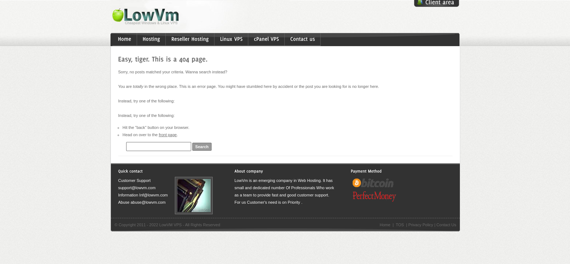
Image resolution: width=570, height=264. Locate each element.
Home (385, 225)
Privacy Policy (420, 225)
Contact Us (446, 225)
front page (168, 135)
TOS (400, 225)
